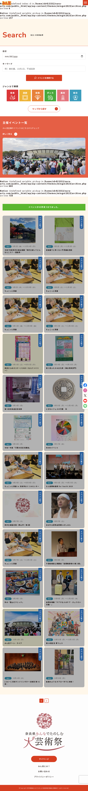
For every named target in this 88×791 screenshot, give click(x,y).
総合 (75, 92)
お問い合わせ (44, 771)
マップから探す (39, 108)
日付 (5, 51)
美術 (63, 92)
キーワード (8, 64)
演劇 (25, 92)
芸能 (37, 92)
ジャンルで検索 (10, 86)
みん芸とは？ (44, 766)
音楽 (12, 92)
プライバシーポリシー (44, 776)
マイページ (44, 759)
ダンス (50, 92)
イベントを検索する (44, 78)
